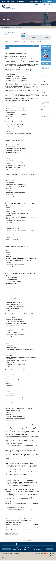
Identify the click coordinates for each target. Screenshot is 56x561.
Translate (7, 34)
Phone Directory (6, 548)
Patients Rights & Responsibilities (23, 555)
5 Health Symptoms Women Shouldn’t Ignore (45, 111)
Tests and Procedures (17, 27)
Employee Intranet (11, 557)
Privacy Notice (13, 555)
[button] (23, 36)
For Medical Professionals (49, 7)
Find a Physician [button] (45, 50)
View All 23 (43, 106)
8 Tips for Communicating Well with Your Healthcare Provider (45, 68)
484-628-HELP (28, 549)
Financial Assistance (5, 555)
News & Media (20, 543)
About (38, 7)
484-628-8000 (17, 549)
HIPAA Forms (4, 557)
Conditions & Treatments (8, 27)
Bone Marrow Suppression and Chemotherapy (45, 79)
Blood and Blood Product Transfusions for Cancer (45, 70)
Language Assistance (39, 543)
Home (2, 27)
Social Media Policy (50, 555)
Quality (31, 543)
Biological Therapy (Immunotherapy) (44, 77)
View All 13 (43, 92)
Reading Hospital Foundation (35, 1)
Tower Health (3, 1)
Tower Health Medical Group (21, 1)
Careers (14, 543)
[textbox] (38, 34)
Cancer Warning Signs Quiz (45, 116)
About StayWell (28, 540)
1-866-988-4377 (38, 549)
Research (27, 543)
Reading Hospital (10, 1)
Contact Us (49, 548)
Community (42, 7)
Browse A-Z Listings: (30, 35)
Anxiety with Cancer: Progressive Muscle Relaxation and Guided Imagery (46, 102)
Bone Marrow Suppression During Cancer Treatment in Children (45, 90)
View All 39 (43, 81)
